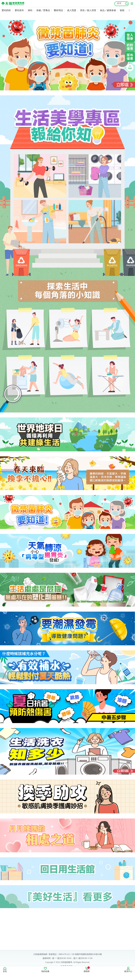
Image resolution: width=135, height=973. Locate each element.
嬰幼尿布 (19, 10)
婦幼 (30, 10)
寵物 (122, 10)
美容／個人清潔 (88, 10)
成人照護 (71, 10)
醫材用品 (58, 10)
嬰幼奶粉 (6, 10)
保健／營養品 (43, 10)
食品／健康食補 (108, 10)
